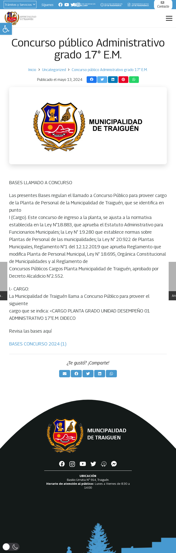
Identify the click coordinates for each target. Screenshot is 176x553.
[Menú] (169, 18)
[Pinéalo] (123, 79)
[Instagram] (72, 464)
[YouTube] (66, 5)
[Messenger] (114, 464)
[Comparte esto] (91, 79)
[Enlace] (84, 5)
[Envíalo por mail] (64, 373)
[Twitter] (73, 5)
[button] (6, 29)
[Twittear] (102, 79)
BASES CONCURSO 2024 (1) (37, 344)
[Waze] (104, 464)
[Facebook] (60, 5)
